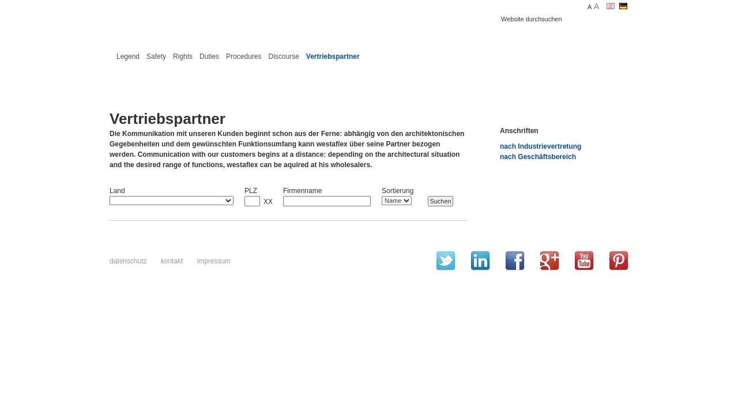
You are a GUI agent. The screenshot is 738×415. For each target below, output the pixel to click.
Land (117, 191)
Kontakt (172, 261)
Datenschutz (128, 261)
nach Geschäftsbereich (538, 157)
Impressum (214, 261)
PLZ (250, 191)
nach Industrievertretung (540, 146)
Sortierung (397, 191)
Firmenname (302, 191)
